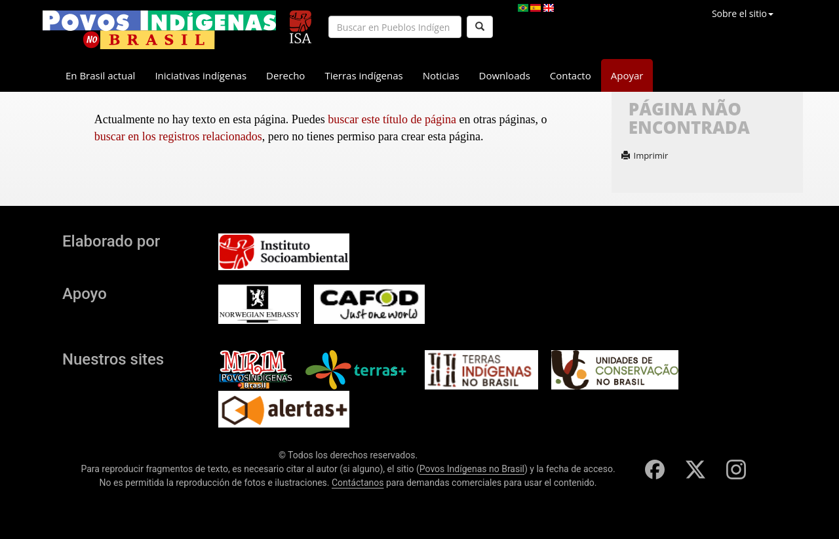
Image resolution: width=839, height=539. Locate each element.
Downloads (504, 75)
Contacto (570, 75)
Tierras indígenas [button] (363, 75)
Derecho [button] (285, 75)
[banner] (159, 30)
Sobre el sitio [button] (742, 13)
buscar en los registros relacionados (178, 136)
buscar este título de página (392, 119)
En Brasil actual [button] (100, 75)
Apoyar (627, 75)
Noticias (441, 75)
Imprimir (645, 155)
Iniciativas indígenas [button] (200, 75)
